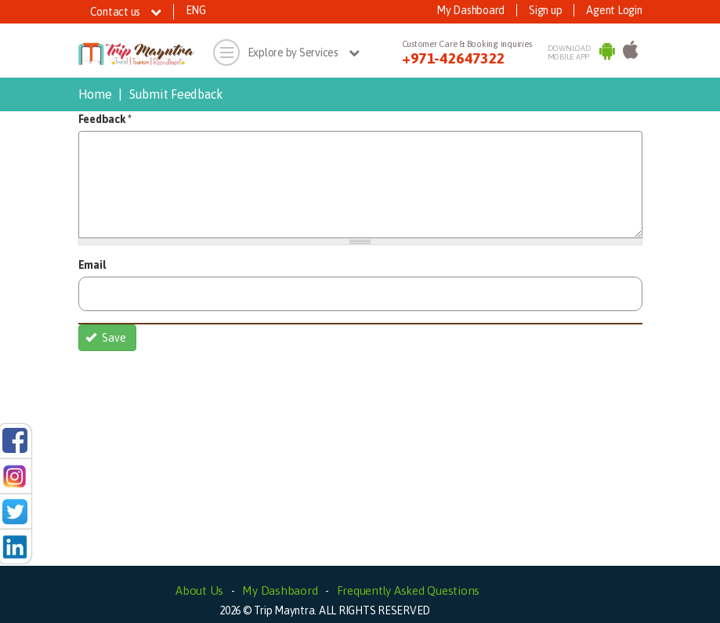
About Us (199, 590)
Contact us (125, 11)
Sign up (545, 10)
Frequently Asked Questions (408, 590)
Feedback (105, 119)
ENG (196, 10)
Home (95, 94)
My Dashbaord (279, 590)
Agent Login (614, 10)
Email (92, 265)
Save (105, 337)
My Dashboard (470, 10)
